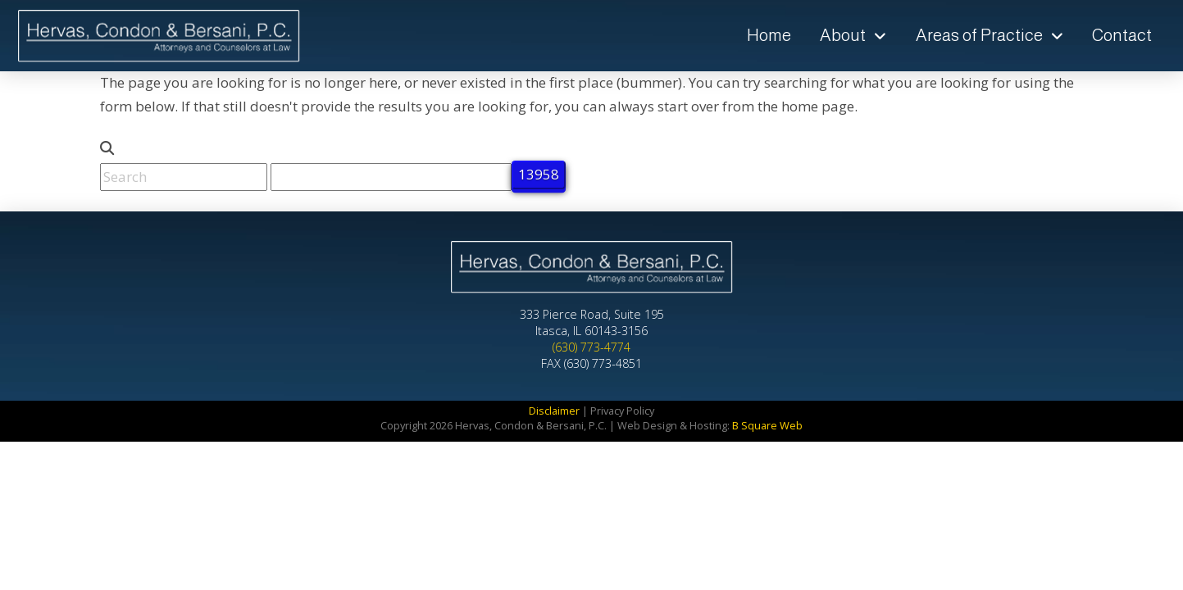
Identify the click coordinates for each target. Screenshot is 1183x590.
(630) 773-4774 (591, 347)
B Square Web (767, 425)
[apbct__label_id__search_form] (391, 177)
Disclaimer (554, 410)
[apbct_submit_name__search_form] (539, 175)
